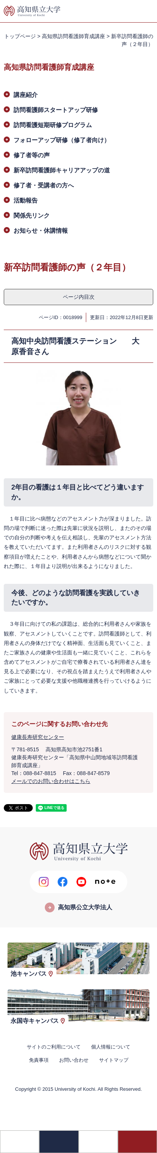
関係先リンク (32, 215)
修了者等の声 (32, 155)
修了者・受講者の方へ (44, 185)
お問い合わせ (73, 1060)
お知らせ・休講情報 (41, 230)
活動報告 (26, 200)
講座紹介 (26, 95)
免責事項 (39, 1060)
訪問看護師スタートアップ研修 (56, 110)
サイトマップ (113, 1060)
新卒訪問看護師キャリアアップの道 (62, 170)
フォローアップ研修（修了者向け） (62, 140)
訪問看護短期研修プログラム (53, 125)
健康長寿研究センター (37, 737)
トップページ (20, 36)
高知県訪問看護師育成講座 (73, 36)
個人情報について (110, 1047)
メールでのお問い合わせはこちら (50, 781)
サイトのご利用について (54, 1047)
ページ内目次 (79, 297)
